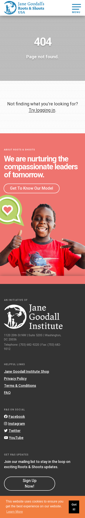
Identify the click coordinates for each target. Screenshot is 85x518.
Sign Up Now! (29, 483)
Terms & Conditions (20, 385)
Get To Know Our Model (31, 188)
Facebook (14, 416)
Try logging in (42, 110)
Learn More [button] (14, 511)
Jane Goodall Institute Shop (26, 371)
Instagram (14, 423)
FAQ (7, 393)
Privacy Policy (15, 378)
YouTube (13, 438)
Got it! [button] (74, 507)
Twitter (12, 431)
